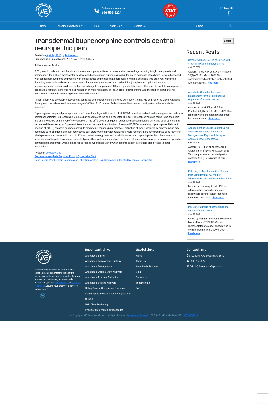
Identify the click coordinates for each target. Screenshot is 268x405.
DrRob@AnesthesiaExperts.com (205, 266)
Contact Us (140, 25)
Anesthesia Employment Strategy (103, 261)
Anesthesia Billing (95, 255)
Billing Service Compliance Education (105, 288)
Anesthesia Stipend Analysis (100, 282)
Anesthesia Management (98, 266)
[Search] (210, 26)
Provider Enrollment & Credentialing (104, 309)
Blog (96, 25)
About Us (115, 25)
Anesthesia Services (69, 25)
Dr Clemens (71, 55)
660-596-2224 (111, 12)
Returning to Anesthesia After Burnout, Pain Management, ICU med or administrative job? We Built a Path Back (209, 175)
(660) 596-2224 (190, 315)
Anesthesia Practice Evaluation (101, 277)
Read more (212, 82)
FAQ (138, 288)
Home (43, 25)
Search (227, 40)
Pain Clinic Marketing (96, 304)
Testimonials (143, 282)
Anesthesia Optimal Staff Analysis (103, 271)
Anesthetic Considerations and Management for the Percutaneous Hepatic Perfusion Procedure (206, 96)
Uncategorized (53, 152)
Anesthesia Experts (137, 315)
